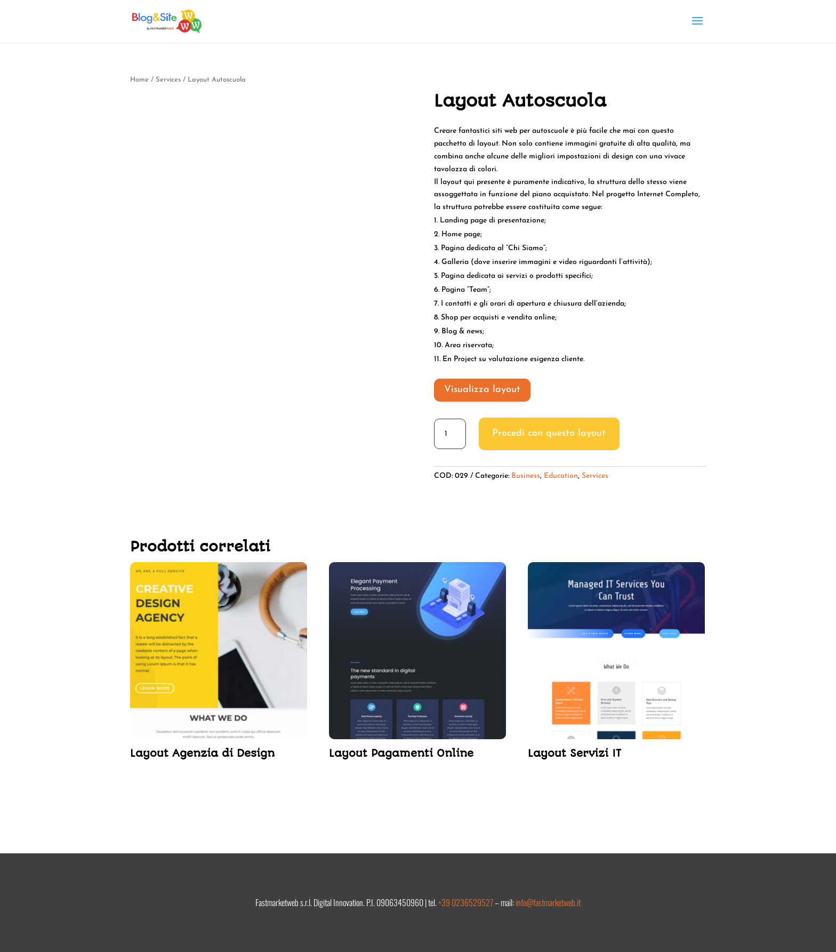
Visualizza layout (482, 390)
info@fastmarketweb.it (548, 902)
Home (139, 79)
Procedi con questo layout (549, 433)
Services (168, 79)
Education (561, 476)
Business (525, 476)
